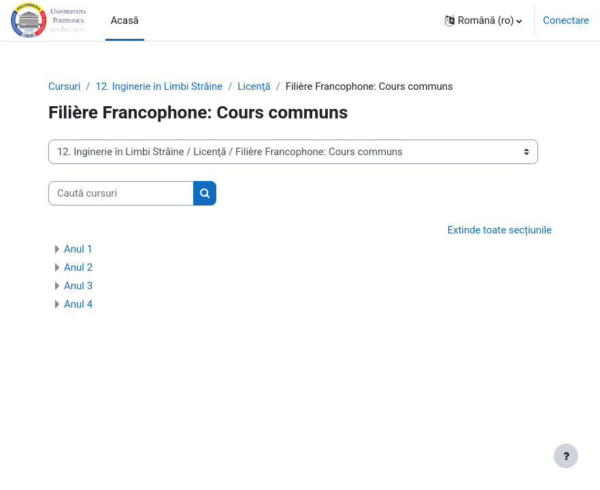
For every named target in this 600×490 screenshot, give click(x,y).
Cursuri (64, 86)
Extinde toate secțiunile (500, 230)
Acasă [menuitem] (125, 20)
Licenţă (253, 86)
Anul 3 (78, 286)
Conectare (566, 20)
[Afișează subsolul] (566, 456)
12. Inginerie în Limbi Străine (158, 86)
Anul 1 (78, 249)
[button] (483, 20)
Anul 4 (78, 304)
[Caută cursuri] (121, 193)
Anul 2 (78, 267)
